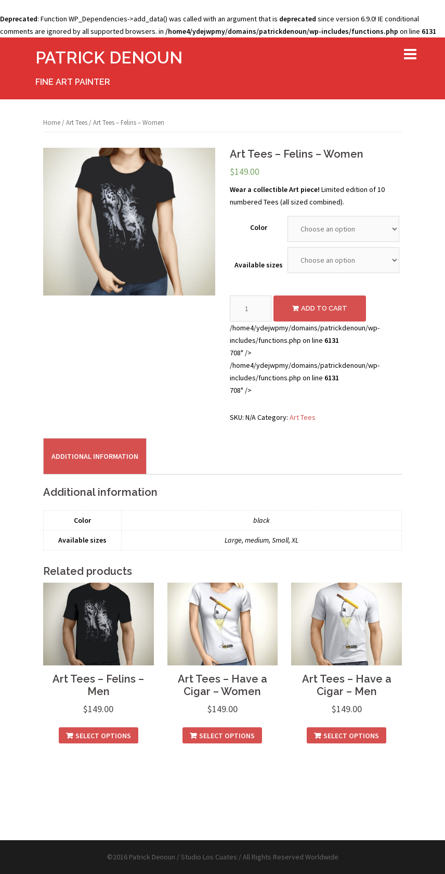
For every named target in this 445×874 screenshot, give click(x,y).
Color (258, 227)
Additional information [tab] (94, 456)
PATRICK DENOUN (108, 57)
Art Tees (76, 122)
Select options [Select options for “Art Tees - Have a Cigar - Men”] (351, 735)
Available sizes (258, 264)
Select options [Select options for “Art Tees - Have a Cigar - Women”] (227, 735)
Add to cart (324, 308)
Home (51, 122)
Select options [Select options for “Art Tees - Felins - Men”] (103, 735)
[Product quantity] (250, 308)
